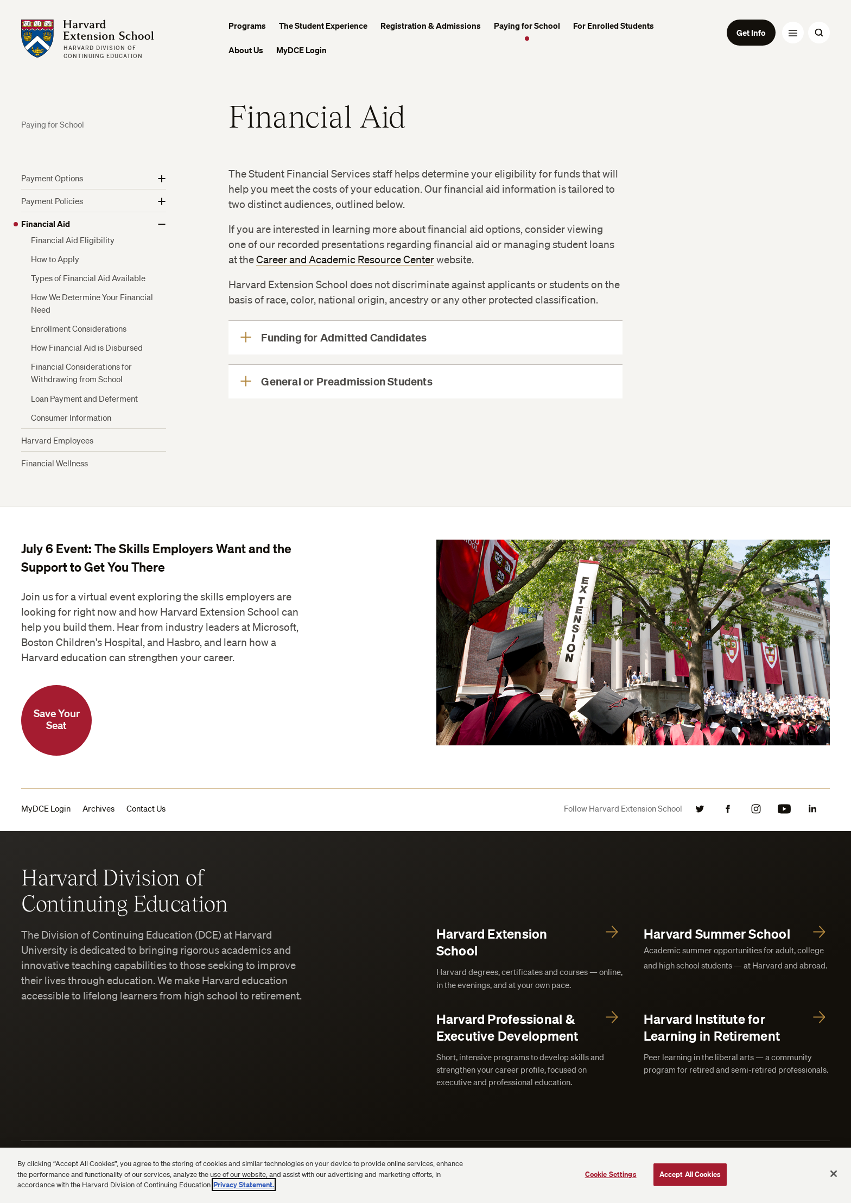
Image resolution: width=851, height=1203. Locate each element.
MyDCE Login (46, 808)
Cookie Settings (611, 1174)
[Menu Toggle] (793, 32)
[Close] (834, 1174)
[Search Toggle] (819, 32)
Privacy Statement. (243, 1184)
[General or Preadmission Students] (425, 381)
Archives (98, 808)
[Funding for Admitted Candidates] (425, 337)
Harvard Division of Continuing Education (124, 890)
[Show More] (162, 179)
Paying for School (52, 124)
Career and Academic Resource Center (345, 259)
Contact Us (146, 808)
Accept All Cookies (690, 1174)
